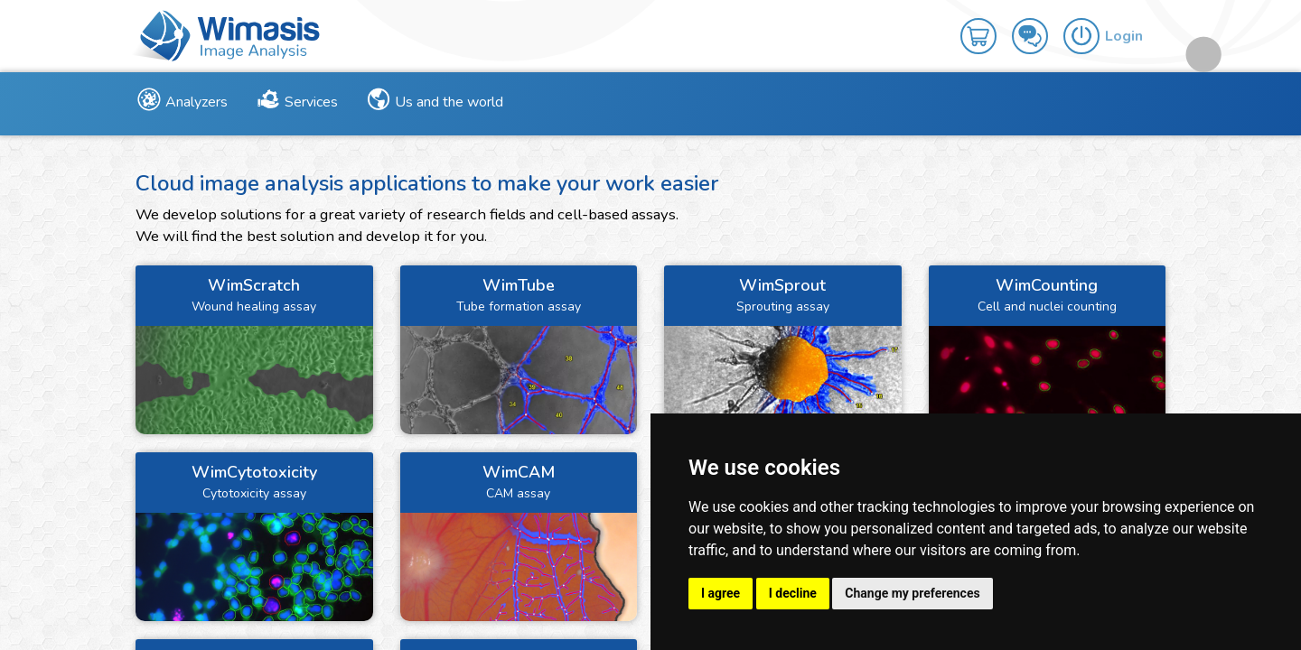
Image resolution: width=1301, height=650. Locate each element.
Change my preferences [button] (912, 593)
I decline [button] (793, 593)
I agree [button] (720, 593)
